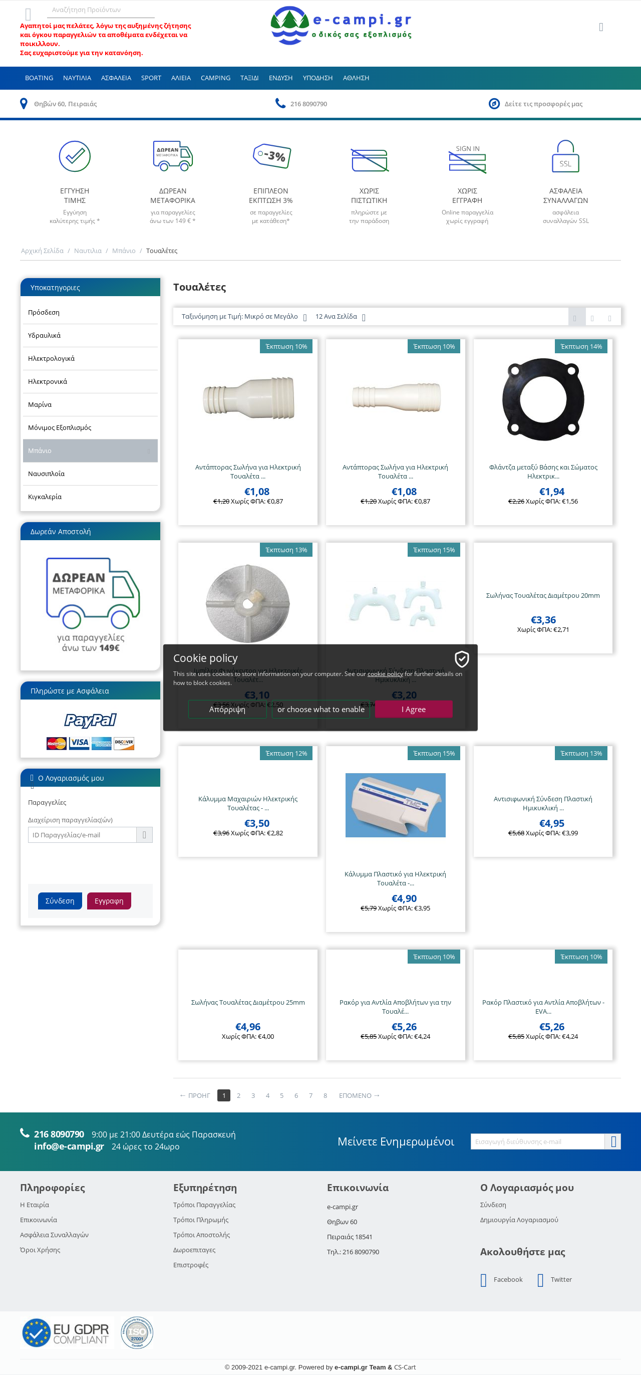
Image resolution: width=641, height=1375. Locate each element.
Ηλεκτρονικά (47, 381)
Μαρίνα (40, 404)
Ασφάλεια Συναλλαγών (54, 1234)
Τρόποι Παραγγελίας (204, 1204)
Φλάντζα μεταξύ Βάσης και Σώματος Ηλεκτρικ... (543, 472)
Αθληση (356, 77)
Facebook (501, 1280)
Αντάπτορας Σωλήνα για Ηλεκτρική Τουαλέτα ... (248, 472)
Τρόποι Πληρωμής (200, 1219)
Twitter (554, 1280)
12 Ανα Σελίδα (340, 317)
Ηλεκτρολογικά (51, 358)
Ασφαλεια (116, 77)
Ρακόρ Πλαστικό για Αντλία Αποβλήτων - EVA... (543, 1007)
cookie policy (387, 673)
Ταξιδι (249, 77)
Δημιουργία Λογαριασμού (519, 1219)
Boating (39, 77)
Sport (151, 77)
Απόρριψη (228, 709)
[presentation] (104, 862)
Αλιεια (181, 77)
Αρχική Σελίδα (42, 250)
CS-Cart (405, 1366)
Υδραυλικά (44, 335)
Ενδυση (281, 77)
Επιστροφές (190, 1264)
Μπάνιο (124, 250)
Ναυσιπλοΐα (46, 473)
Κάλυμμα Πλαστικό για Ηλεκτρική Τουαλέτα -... (395, 878)
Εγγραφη (109, 900)
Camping (215, 77)
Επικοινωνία (38, 1219)
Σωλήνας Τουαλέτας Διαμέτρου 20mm (543, 595)
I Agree (414, 709)
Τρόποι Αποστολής (201, 1234)
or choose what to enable (321, 709)
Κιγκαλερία (45, 496)
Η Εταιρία (34, 1204)
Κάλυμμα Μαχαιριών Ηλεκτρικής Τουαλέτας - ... (247, 803)
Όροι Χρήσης (40, 1249)
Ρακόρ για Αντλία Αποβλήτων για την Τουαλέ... (395, 1007)
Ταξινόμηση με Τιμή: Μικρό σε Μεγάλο (244, 317)
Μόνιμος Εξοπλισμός (59, 427)
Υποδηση (318, 77)
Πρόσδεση (44, 312)
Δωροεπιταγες (194, 1249)
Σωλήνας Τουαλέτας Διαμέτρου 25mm (248, 1002)
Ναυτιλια (77, 77)
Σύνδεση (60, 900)
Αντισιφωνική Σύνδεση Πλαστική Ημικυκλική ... (543, 803)
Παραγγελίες (47, 802)
